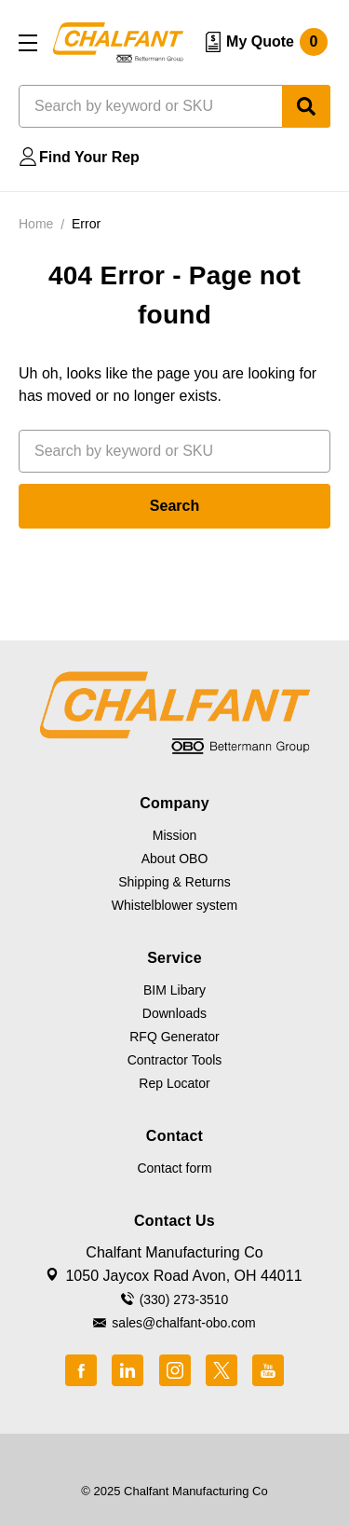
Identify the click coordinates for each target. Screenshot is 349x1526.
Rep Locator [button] (174, 1083)
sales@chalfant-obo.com (183, 1322)
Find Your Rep (89, 157)
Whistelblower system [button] (174, 905)
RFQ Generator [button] (174, 1036)
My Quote (277, 42)
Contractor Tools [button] (175, 1059)
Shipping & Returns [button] (174, 881)
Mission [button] (174, 835)
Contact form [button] (174, 1168)
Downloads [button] (174, 1013)
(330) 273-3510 (184, 1299)
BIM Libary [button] (174, 990)
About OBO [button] (174, 858)
